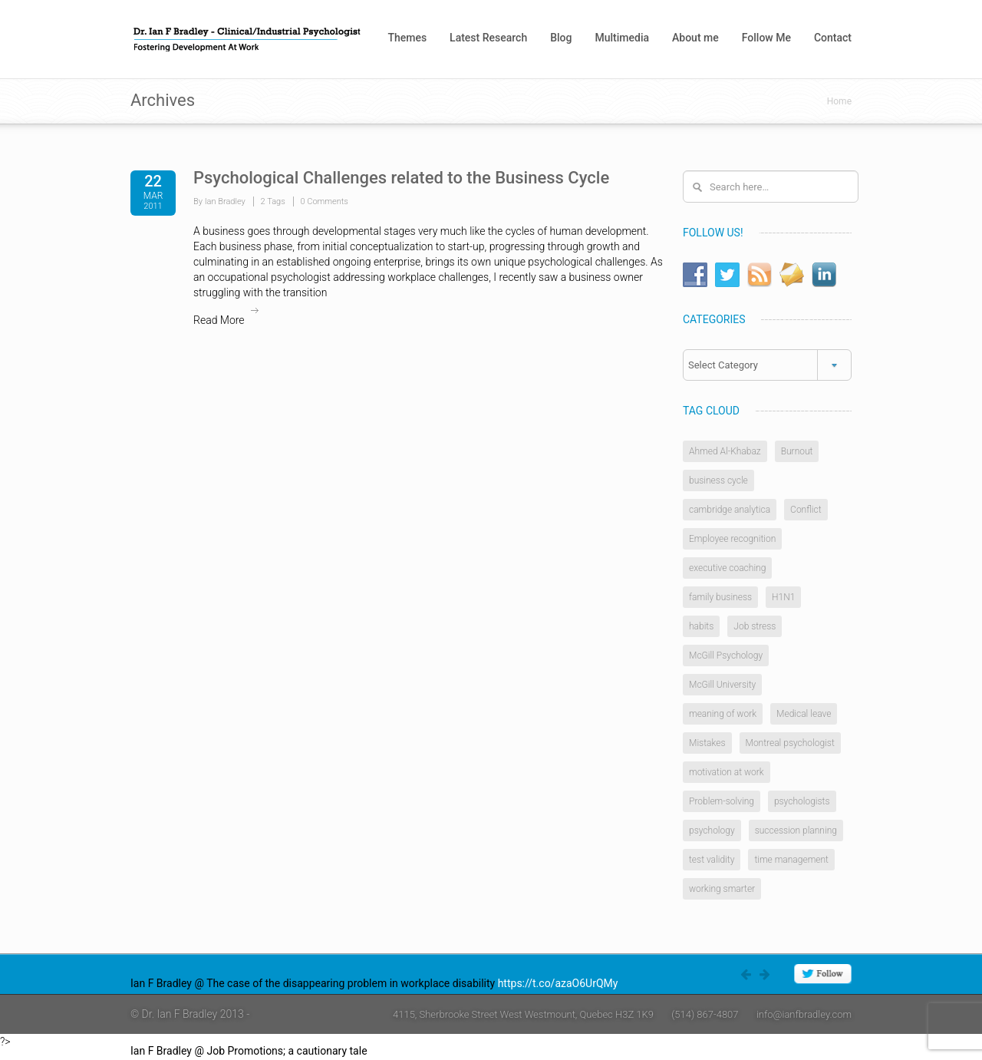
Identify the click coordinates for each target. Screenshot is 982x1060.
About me (695, 37)
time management (791, 859)
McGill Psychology (726, 655)
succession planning (796, 830)
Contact (833, 37)
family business (720, 597)
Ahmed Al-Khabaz (725, 451)
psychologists (802, 801)
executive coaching (727, 568)
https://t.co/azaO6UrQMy (558, 983)
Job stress (754, 626)
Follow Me (766, 37)
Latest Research (488, 37)
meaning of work (722, 713)
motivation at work (726, 772)
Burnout (797, 451)
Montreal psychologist (790, 743)
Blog (561, 37)
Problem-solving (721, 801)
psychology (712, 830)
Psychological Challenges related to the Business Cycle (401, 177)
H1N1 (783, 597)
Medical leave (803, 713)
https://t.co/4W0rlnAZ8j (426, 1051)
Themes (407, 37)
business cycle (718, 480)
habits (701, 626)
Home (839, 101)
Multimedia (622, 37)
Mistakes (707, 743)
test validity (711, 859)
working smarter (722, 888)
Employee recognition (732, 538)
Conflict (805, 509)
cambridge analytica (729, 509)
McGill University (722, 684)
